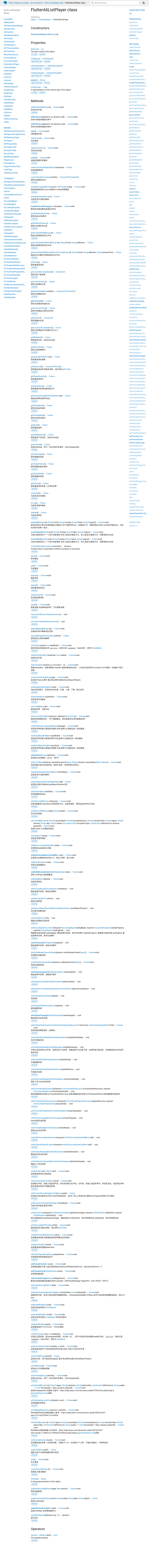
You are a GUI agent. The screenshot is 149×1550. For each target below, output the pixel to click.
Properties (135, 19)
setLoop (34, 836)
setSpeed (34, 1324)
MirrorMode (8, 83)
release (34, 585)
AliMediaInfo (9, 22)
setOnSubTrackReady (39, 1079)
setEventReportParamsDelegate (43, 782)
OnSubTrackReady (55, 1079)
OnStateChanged (53, 73)
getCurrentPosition (38, 282)
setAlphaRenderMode (39, 687)
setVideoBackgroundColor (41, 1400)
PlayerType (8, 93)
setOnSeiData (36, 996)
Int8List (48, 1285)
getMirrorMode (37, 347)
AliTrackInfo (8, 32)
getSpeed (34, 425)
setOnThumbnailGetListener (42, 1089)
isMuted (34, 513)
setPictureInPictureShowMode (43, 1203)
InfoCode (7, 77)
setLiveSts (35, 821)
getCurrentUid (36, 301)
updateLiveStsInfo (38, 1498)
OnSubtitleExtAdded (58, 1037)
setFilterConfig (36, 801)
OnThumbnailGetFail (42, 1091)
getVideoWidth (36, 474)
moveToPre (35, 539)
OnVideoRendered (55, 1152)
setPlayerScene (37, 1235)
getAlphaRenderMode (39, 213)
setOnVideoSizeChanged (40, 1161)
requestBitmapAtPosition (41, 636)
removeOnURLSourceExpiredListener (45, 614)
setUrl (33, 1366)
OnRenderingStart (54, 66)
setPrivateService (38, 1285)
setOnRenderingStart (39, 972)
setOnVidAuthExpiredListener (42, 1145)
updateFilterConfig (38, 1489)
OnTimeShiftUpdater (58, 1111)
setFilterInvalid (36, 811)
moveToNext (36, 532)
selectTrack (35, 665)
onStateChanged (37, 73)
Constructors (137, 10)
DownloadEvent (10, 58)
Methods (134, 44)
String (52, 34)
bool (52, 206)
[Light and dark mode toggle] (144, 3)
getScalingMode (37, 415)
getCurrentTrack (37, 291)
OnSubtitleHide (52, 1059)
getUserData (36, 444)
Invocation (47, 546)
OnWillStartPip (98, 1213)
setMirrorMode (37, 862)
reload (33, 605)
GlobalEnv (8, 74)
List (91, 823)
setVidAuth (35, 1385)
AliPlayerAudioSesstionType (15, 131)
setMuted (34, 879)
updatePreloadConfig (39, 1508)
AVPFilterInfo (9, 42)
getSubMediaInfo (37, 435)
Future (56, 107)
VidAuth (7, 116)
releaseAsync (36, 595)
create (33, 158)
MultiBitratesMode (56, 872)
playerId (34, 80)
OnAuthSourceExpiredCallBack (74, 1145)
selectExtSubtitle (37, 655)
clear (33, 131)
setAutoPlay (35, 697)
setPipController (37, 1213)
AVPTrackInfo (71, 177)
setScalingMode (37, 1314)
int (42, 49)
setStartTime (36, 1334)
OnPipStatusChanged (60, 1213)
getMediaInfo (36, 337)
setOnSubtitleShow (38, 1069)
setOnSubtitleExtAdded (40, 1037)
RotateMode (51, 1307)
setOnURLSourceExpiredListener (43, 1137)
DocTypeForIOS (10, 147)
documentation (36, 3)
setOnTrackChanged (39, 1118)
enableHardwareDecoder (40, 196)
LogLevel (7, 80)
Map (41, 706)
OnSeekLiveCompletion (61, 989)
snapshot (34, 1450)
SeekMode (97, 648)
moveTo (34, 522)
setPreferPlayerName (39, 1254)
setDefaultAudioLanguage (41, 726)
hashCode (35, 49)
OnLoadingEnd (47, 930)
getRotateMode (37, 405)
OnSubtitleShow (53, 1069)
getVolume (35, 483)
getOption (35, 357)
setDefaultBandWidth (39, 736)
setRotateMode (37, 1305)
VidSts (6, 122)
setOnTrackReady (38, 1128)
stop (32, 1459)
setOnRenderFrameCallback (42, 962)
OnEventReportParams (61, 908)
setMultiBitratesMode (40, 872)
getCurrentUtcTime (38, 308)
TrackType (45, 177)
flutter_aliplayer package (18, 3)
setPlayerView (36, 1245)
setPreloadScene (38, 1271)
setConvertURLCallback (40, 716)
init (130, 13)
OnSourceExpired (11, 87)
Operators (134, 522)
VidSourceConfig (10, 119)
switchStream (36, 1469)
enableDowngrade (38, 187)
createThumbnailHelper (40, 167)
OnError (43, 898)
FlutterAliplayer (45, 19)
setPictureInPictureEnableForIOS (44, 1193)
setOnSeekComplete (39, 982)
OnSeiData (46, 996)
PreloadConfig (9, 99)
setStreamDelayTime (39, 1346)
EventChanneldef (10, 61)
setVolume (35, 1440)
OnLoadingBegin (68, 928)
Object (33, 19)
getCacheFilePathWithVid (41, 243)
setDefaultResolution (39, 745)
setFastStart (36, 791)
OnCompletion (51, 889)
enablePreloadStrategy (40, 206)
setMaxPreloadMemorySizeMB (43, 855)
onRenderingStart (38, 66)
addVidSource (36, 124)
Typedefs (9, 178)
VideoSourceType (11, 173)
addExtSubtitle (36, 107)
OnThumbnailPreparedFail (44, 1104)
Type (45, 87)
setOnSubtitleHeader (39, 1047)
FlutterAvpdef (9, 71)
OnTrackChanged (54, 1118)
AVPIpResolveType (11, 137)
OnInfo (42, 918)
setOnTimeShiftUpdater (40, 1111)
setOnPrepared (37, 943)
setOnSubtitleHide (38, 1059)
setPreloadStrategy (39, 1278)
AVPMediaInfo (9, 45)
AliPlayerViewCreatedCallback (16, 182)
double (41, 1324)
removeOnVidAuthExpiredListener (44, 621)
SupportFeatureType (12, 166)
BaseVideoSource (11, 54)
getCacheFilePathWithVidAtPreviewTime (47, 252)
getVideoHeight (37, 454)
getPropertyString (38, 396)
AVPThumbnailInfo (11, 48)
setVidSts (34, 1422)
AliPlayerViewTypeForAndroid (16, 134)
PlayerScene (49, 1235)
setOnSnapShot (37, 1006)
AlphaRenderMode (11, 35)
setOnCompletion (38, 889)
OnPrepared (47, 59)
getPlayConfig (36, 366)
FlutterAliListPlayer (11, 64)
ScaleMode (50, 1317)
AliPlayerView (9, 29)
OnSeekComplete (55, 982)
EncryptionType (69, 823)
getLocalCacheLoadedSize (41, 328)
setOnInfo (35, 918)
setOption (35, 1171)
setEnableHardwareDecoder (42, 772)
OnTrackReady (51, 1128)
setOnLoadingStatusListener (42, 928)
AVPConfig (61, 187)
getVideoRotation (38, 464)
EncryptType (9, 153)
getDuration (35, 318)
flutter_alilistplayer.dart (54, 3)
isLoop (33, 503)
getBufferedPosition (39, 223)
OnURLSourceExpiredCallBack (77, 1137)
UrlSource (8, 112)
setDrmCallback (37, 762)
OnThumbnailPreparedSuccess (78, 1101)
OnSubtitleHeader (55, 1047)
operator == (35, 1535)
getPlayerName (37, 386)
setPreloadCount (38, 1264)
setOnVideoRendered (39, 1152)
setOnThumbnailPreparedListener (44, 1101)
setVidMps (35, 1410)
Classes (8, 19)
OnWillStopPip (39, 1215)
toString (34, 1479)
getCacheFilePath (38, 233)
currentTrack (36, 177)
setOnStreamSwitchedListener (43, 1025)
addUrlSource (36, 117)
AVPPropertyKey (52, 396)
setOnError (35, 898)
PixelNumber (9, 90)
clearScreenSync (37, 148)
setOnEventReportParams (41, 908)
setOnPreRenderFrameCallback (43, 952)
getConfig (35, 262)
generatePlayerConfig (39, 1393)
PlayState (7, 96)
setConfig (34, 706)
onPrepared (35, 59)
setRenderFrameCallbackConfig (43, 1292)
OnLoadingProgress (102, 928)
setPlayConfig (36, 1225)
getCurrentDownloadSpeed (41, 272)
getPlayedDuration (38, 376)
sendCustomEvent (38, 677)
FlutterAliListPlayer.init (40, 34)
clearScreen (35, 138)
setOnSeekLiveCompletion (41, 989)
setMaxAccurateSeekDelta (41, 845)
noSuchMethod (37, 546)
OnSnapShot (49, 1006)
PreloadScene (51, 1271)
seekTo (34, 645)
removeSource (37, 629)
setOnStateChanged (39, 1015)
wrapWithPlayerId (38, 1515)
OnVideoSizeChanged (60, 1161)
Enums (7, 128)
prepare (34, 575)
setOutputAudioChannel (40, 1181)
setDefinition (36, 755)
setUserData (36, 1375)
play (32, 566)
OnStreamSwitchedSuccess (66, 1025)
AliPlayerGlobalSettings (13, 26)
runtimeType (36, 87)
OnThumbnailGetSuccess (71, 1089)
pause (33, 556)
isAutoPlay (35, 493)
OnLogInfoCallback (11, 211)
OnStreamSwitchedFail (98, 1025)
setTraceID (35, 1356)
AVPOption (43, 357)
